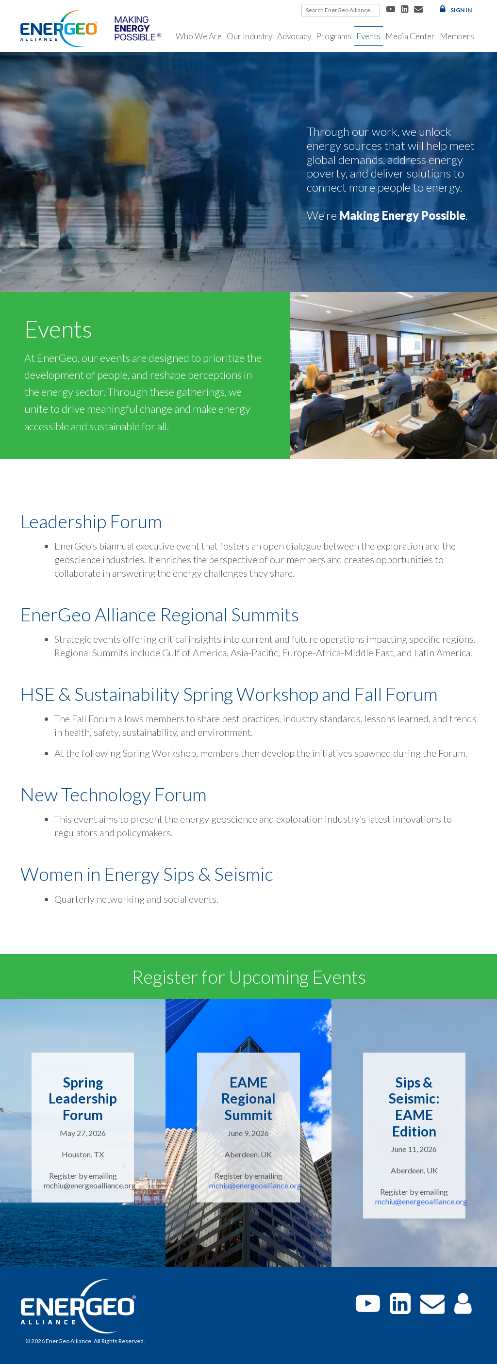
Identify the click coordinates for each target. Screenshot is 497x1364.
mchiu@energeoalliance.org (255, 1185)
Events (368, 36)
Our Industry (249, 36)
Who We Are (199, 36)
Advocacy (294, 36)
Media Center (410, 36)
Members (457, 36)
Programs (333, 36)
